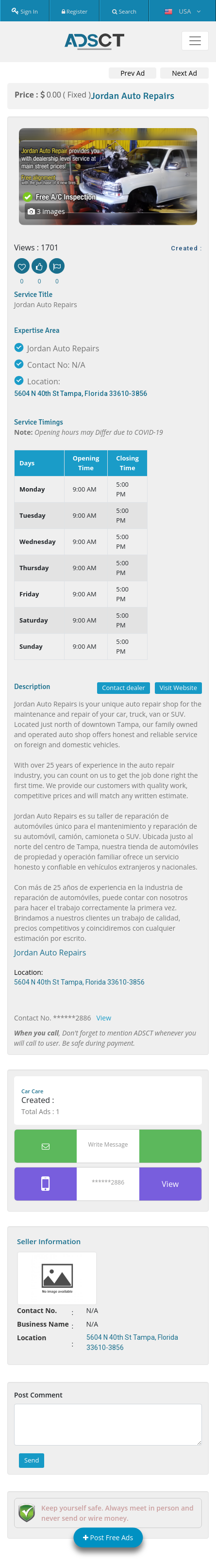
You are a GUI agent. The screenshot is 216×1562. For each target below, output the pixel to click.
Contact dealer (123, 687)
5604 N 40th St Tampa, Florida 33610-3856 (80, 393)
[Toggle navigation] (195, 40)
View (104, 1017)
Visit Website (178, 687)
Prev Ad (132, 73)
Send (31, 1460)
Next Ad (184, 73)
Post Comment (38, 1394)
